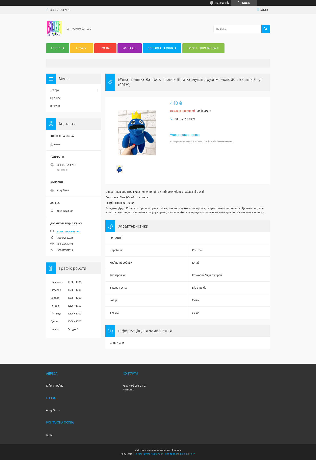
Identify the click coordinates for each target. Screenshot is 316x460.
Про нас (105, 48)
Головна (57, 48)
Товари (81, 48)
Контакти (129, 48)
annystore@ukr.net (68, 231)
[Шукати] (265, 29)
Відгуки (55, 106)
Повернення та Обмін (203, 48)
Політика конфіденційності (180, 454)
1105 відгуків (222, 2)
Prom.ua (176, 450)
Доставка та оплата (162, 48)
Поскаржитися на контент (148, 454)
